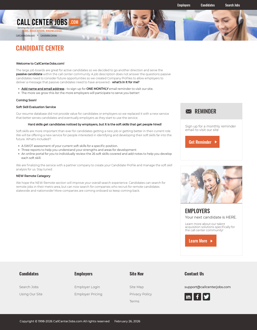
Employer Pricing (88, 294)
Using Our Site (30, 294)
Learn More (198, 240)
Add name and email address (42, 89)
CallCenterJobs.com (25, 35)
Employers (183, 5)
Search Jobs (232, 5)
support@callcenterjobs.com (208, 287)
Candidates (208, 5)
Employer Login (87, 287)
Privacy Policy (141, 294)
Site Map (137, 287)
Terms (134, 301)
